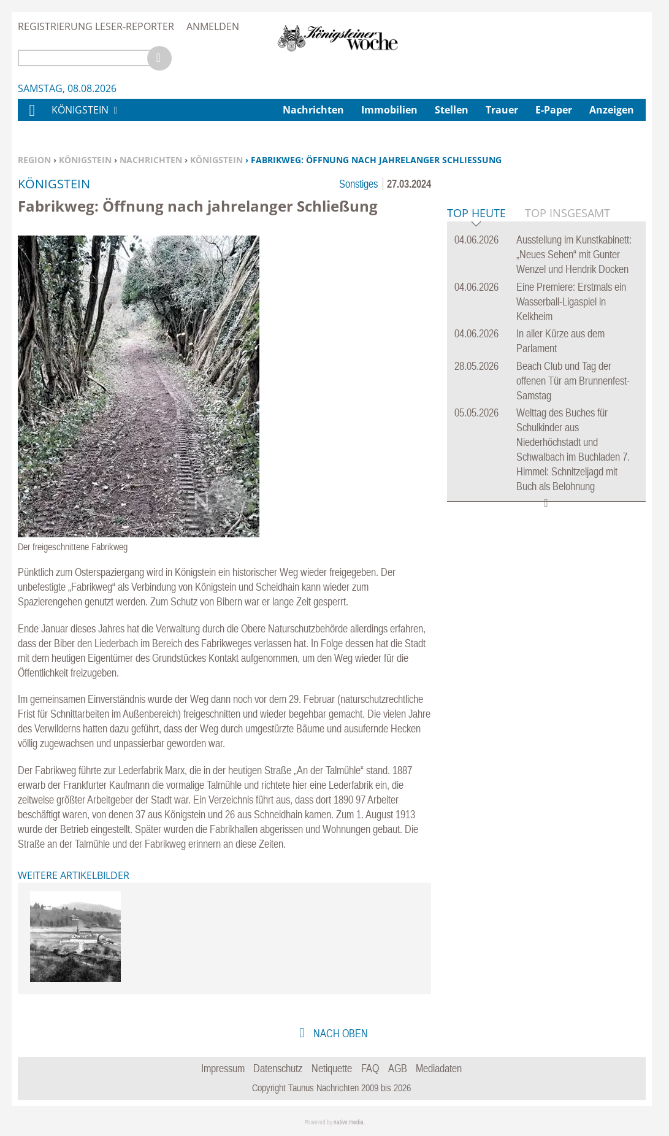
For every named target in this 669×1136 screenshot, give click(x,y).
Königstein (85, 160)
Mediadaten (439, 1068)
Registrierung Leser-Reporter (96, 26)
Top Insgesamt (567, 400)
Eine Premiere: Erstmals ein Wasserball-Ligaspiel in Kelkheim (571, 489)
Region (34, 160)
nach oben (339, 1033)
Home (31, 118)
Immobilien (389, 110)
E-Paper (553, 110)
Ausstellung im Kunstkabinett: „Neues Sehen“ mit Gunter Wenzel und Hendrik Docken (574, 442)
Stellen (451, 110)
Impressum (223, 1068)
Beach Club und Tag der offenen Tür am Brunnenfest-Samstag (573, 568)
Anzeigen (611, 110)
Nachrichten (151, 160)
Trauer (502, 110)
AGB (397, 1068)
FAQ (370, 1068)
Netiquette (332, 1068)
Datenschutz (277, 1068)
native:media (349, 1122)
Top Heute (476, 401)
